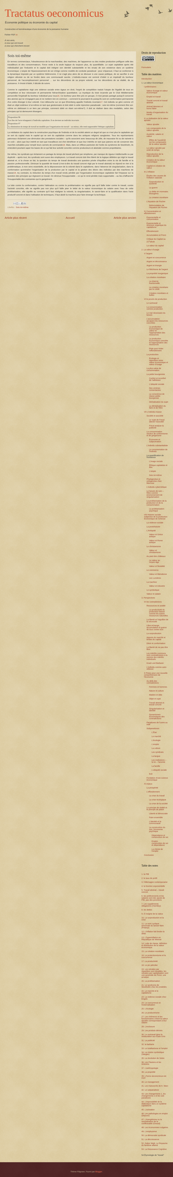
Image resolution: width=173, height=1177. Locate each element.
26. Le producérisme (150, 1013)
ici (17, 35)
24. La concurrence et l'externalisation (151, 1004)
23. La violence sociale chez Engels (153, 998)
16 (58, 96)
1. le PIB (145, 874)
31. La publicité (148, 1040)
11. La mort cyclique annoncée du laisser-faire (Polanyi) (152, 926)
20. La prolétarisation (150, 981)
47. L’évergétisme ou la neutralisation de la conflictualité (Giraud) (151, 1121)
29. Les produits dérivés (151, 1030)
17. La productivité (149, 961)
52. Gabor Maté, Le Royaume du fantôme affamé (154, 1144)
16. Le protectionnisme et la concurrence (153, 956)
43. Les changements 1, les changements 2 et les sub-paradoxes (153, 1096)
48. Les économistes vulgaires (154, 1127)
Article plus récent (16, 217)
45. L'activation (148, 1110)
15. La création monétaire (152, 951)
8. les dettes (146, 910)
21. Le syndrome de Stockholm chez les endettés (154, 986)
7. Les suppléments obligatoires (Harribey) (151, 905)
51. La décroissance (150, 1139)
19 (15, 173)
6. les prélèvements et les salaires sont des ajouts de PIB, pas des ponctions (153, 898)
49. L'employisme (149, 1131)
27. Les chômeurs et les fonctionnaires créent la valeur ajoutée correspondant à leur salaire (154, 1020)
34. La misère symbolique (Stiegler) (152, 1053)
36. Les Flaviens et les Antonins (151, 1063)
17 (101, 102)
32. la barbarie (147, 1044)
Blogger (98, 1172)
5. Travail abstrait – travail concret (152, 891)
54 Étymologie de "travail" (152, 1155)
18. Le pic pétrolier (149, 965)
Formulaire (146, 67)
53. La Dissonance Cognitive (154, 1149)
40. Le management (150, 1082)
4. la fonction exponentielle (153, 886)
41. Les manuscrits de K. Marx (154, 1086)
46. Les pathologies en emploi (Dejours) (154, 1114)
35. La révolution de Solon (152, 1058)
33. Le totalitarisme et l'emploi (154, 1048)
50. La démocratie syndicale (153, 1135)
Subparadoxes (153, 728)
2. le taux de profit (149, 878)
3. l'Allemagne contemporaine (154, 882)
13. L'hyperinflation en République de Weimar (151, 938)
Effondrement (152, 231)
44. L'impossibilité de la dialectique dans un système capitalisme (153, 1104)
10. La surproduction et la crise (152, 919)
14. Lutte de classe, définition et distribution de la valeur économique (154, 945)
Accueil (70, 217)
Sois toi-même (22, 207)
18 (64, 145)
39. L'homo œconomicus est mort (153, 1077)
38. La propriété (148, 1072)
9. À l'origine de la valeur (152, 914)
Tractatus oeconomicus (54, 13)
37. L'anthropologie (149, 1068)
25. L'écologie (147, 1009)
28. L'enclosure (148, 1027)
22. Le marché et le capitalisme (149, 992)
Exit (150, 774)
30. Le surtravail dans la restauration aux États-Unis (153, 1035)
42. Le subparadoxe (150, 1090)
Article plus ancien (125, 217)
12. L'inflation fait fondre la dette (152, 932)
